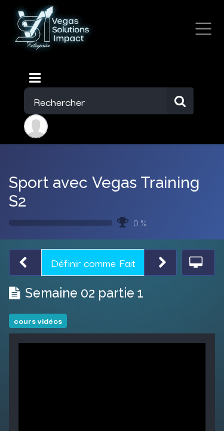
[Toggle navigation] (36, 77)
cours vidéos (38, 320)
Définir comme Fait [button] (93, 262)
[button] (25, 262)
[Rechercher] (180, 100)
